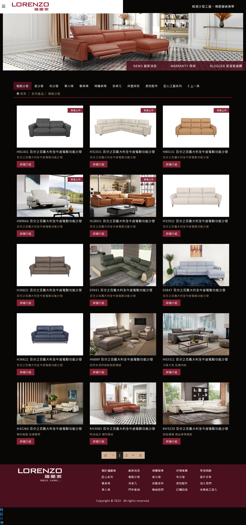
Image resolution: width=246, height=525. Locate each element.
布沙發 (54, 86)
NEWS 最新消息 (145, 66)
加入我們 (206, 483)
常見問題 (206, 470)
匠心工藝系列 (173, 86)
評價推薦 (182, 470)
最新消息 (134, 470)
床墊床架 (133, 86)
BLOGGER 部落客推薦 (226, 66)
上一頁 (194, 86)
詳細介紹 (25, 164)
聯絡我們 (158, 489)
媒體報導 (158, 470)
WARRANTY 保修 (183, 66)
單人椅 (69, 86)
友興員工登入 (208, 489)
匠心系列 (107, 477)
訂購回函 (182, 489)
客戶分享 (206, 477)
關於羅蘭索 (109, 470)
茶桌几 (117, 86)
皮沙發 (39, 86)
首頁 (21, 94)
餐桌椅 (84, 86)
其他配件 (151, 86)
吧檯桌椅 (100, 86)
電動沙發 (22, 86)
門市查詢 (134, 489)
